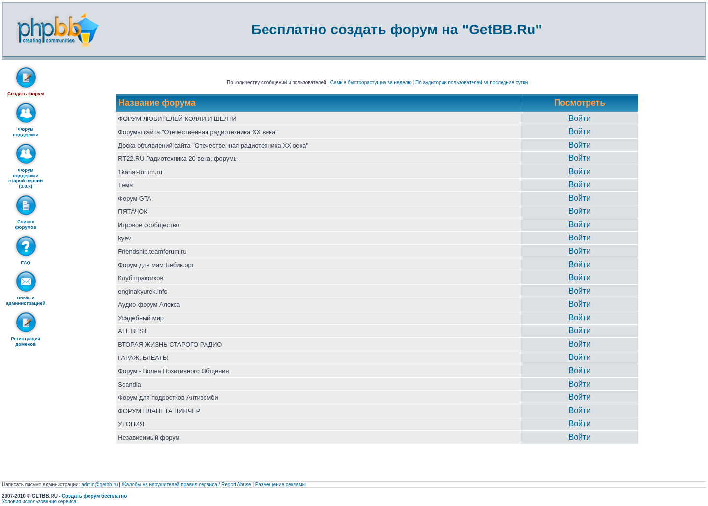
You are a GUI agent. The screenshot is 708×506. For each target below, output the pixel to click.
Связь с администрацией (25, 298)
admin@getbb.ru (99, 484)
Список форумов (25, 222)
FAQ (25, 260)
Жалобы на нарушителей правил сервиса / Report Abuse (186, 484)
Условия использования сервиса (39, 501)
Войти (579, 118)
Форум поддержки (25, 129)
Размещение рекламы (280, 484)
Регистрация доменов (25, 339)
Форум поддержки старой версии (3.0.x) (25, 176)
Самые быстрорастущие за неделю (371, 82)
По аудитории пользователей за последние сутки (471, 82)
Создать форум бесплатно (94, 496)
